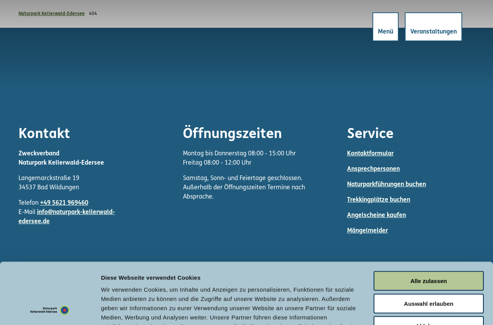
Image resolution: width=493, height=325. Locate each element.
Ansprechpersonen (373, 169)
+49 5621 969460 (64, 203)
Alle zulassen (428, 223)
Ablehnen (429, 268)
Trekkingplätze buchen (378, 200)
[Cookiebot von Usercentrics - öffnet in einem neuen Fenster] (50, 310)
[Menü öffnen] (385, 26)
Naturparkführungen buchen (386, 185)
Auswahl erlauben (428, 246)
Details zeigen (409, 309)
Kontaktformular (370, 154)
